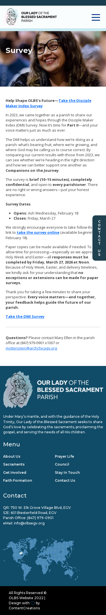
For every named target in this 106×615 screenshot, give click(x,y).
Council (62, 464)
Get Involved (14, 472)
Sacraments (14, 464)
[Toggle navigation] (96, 17)
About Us (11, 456)
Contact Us (99, 238)
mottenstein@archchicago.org (31, 348)
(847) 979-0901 (40, 518)
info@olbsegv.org (29, 523)
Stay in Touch (67, 472)
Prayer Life (64, 456)
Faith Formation (17, 480)
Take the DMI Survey (25, 316)
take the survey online (38, 232)
